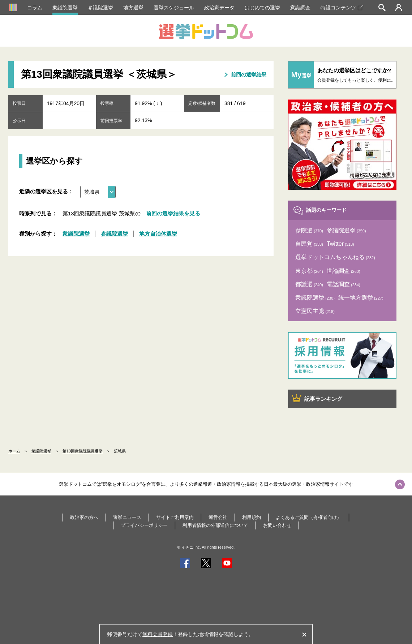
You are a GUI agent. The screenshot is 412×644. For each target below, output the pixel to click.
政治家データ (219, 7)
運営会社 (218, 517)
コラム (34, 7)
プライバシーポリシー (144, 525)
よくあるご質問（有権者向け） (309, 517)
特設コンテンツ (342, 7)
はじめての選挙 (262, 7)
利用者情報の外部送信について (215, 525)
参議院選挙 (100, 7)
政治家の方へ (84, 517)
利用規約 (251, 517)
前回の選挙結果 (248, 74)
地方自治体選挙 (158, 234)
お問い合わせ (277, 525)
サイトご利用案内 (175, 517)
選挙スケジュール (174, 7)
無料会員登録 (157, 634)
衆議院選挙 (65, 7)
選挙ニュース (127, 517)
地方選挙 (133, 7)
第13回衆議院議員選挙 (83, 451)
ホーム (14, 451)
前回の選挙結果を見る (173, 213)
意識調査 (300, 7)
